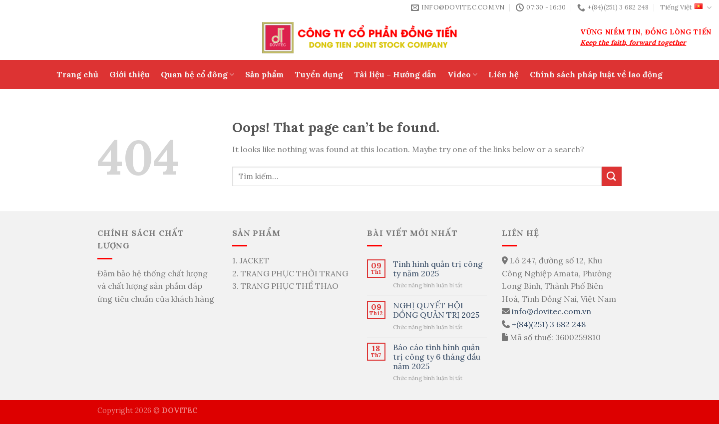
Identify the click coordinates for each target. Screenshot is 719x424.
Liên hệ (503, 74)
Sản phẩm (264, 74)
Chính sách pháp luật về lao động (596, 74)
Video (462, 74)
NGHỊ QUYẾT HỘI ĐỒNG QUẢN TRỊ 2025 (436, 310)
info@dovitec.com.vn (551, 311)
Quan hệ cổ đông (197, 74)
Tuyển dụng (319, 74)
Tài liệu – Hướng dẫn (395, 74)
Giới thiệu (129, 74)
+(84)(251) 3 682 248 (549, 324)
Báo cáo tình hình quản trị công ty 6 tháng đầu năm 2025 (436, 357)
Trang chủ (77, 74)
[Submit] (612, 176)
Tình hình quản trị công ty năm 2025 (438, 268)
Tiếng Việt (686, 7)
